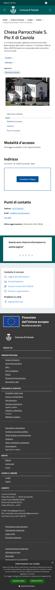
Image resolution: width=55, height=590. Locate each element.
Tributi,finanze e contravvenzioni (18, 435)
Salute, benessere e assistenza (17, 442)
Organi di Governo (12, 360)
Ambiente (9, 439)
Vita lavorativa (11, 400)
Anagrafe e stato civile (14, 393)
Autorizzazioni (10, 446)
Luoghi (30, 19)
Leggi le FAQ (10, 534)
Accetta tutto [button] (18, 581)
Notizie (8, 460)
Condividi (9, 58)
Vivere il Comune (18, 19)
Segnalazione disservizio (14, 530)
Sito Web (7, 217)
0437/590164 (18, 208)
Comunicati (9, 464)
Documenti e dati (12, 381)
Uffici (7, 367)
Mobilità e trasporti (12, 416)
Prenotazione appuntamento (16, 526)
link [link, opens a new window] (49, 576)
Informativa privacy (13, 552)
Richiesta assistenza (13, 537)
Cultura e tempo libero (14, 396)
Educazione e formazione (15, 428)
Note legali (9, 556)
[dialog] (27, 575)
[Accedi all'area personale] (46, 3)
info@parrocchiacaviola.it (20, 213)
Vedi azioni (10, 62)
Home (5, 19)
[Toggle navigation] (4, 9)
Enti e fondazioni (11, 370)
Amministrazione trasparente (16, 548)
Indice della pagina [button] (14, 114)
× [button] (52, 563)
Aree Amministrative (13, 363)
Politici (8, 374)
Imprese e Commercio (13, 404)
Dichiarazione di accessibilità (16, 559)
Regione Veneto (9, 2)
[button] (27, 586)
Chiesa (38, 19)
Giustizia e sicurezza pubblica (16, 431)
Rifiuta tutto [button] (36, 581)
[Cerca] (50, 10)
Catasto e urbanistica (13, 410)
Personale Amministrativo (15, 378)
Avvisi (7, 467)
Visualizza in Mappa (28, 179)
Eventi (7, 481)
